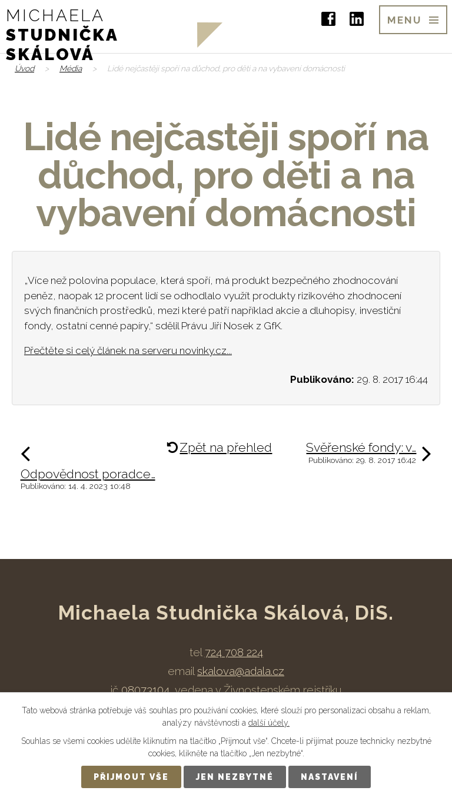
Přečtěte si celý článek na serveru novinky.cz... (128, 350)
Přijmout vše (131, 777)
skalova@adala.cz (240, 670)
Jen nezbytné (235, 777)
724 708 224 (234, 652)
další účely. (269, 722)
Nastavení (329, 777)
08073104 (145, 689)
